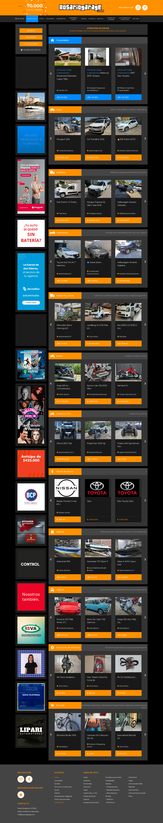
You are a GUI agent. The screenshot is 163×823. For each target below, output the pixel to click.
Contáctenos (58, 802)
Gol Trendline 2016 (95, 139)
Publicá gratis (31, 44)
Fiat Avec (62, 213)
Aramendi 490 (63, 561)
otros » (144, 708)
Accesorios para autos (91, 802)
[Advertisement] (31, 72)
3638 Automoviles (126, 213)
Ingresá (31, 31)
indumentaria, (141, 705)
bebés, (122, 705)
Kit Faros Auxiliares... (66, 677)
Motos (85, 790)
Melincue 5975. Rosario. (98, 73)
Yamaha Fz (122, 385)
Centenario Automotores (93, 272)
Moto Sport (63, 394)
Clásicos (86, 799)
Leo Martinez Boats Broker (96, 569)
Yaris (89, 501)
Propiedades (109, 781)
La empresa (58, 781)
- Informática (132, 777)
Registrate (30, 37)
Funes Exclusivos (65, 150)
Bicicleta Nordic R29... (67, 735)
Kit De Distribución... (126, 677)
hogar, (116, 705)
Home (56, 777)
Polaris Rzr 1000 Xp (96, 443)
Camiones (86, 787)
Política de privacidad (62, 799)
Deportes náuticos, (124, 532)
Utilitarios (86, 781)
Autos (85, 777)
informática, (107, 705)
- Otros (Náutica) (111, 793)
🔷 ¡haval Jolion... (94, 262)
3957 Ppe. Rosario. (126, 73)
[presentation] (51, 74)
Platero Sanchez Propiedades (125, 89)
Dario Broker (63, 570)
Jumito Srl (62, 90)
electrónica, (96, 705)
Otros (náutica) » (140, 532)
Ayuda (56, 790)
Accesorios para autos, (115, 647)
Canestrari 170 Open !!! (97, 561)
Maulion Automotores (128, 274)
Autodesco (93, 628)
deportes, (130, 705)
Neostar (121, 336)
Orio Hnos (92, 336)
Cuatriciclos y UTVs (90, 793)
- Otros (130, 796)
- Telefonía (109, 799)
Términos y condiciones (62, 787)
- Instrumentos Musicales (137, 793)
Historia (57, 793)
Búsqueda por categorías (63, 796)
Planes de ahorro (89, 796)
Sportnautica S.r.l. (65, 452)
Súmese (57, 784)
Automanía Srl (64, 274)
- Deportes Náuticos (112, 790)
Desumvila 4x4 (94, 452)
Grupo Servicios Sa (126, 394)
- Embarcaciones (111, 787)
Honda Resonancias (97, 394)
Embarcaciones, (108, 532)
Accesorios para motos (135, 647)
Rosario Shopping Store (96, 745)
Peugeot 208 (63, 139)
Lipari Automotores (126, 452)
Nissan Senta (63, 512)
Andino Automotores (127, 150)
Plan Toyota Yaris (125, 501)
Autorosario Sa (94, 150)
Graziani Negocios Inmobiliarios (96, 89)
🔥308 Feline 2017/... (126, 139)
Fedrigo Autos (94, 213)
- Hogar (130, 781)
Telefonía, (86, 705)
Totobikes (62, 746)
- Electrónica (109, 802)
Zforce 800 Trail (64, 443)
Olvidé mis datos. (31, 50)
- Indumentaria (133, 790)
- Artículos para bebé (135, 784)
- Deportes (131, 787)
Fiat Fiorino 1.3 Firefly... (67, 202)
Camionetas (87, 784)
